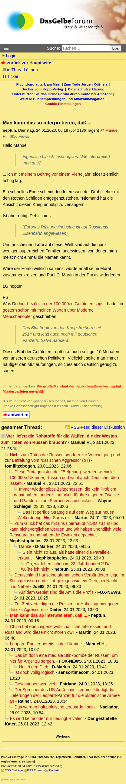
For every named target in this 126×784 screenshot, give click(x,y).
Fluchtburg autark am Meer (38, 84)
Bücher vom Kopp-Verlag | (45, 89)
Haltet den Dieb (33, 666)
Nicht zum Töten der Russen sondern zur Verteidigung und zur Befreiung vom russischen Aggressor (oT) (62, 457)
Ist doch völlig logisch (35, 672)
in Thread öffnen (20, 69)
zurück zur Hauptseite (26, 62)
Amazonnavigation (89, 99)
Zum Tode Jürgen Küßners (86, 84)
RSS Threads (36, 770)
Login (8, 55)
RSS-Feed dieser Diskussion (98, 427)
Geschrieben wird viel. (35, 683)
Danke (25, 546)
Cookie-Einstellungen (63, 104)
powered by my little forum (13, 780)
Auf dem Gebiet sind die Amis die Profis (56, 592)
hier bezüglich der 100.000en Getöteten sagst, (62, 303)
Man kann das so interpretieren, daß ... (48, 615)
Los (115, 48)
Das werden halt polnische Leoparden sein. (55, 707)
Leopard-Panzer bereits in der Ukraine (46, 643)
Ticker (10, 76)
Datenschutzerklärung (86, 89)
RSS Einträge (14, 770)
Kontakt (54, 770)
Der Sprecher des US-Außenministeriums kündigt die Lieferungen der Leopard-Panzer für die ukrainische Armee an (64, 695)
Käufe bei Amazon (96, 94)
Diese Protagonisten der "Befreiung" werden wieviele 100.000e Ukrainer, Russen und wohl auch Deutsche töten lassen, (64, 477)
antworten (18, 414)
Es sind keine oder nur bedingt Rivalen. (47, 718)
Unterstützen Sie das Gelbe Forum (40, 94)
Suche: (53, 48)
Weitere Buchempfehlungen (42, 99)
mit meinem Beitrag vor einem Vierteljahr (52, 174)
